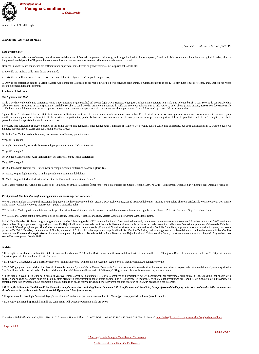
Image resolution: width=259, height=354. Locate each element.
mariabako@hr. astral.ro (169, 317)
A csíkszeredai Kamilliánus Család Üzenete (117, 343)
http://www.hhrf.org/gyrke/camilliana (202, 317)
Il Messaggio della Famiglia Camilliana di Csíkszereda (117, 337)
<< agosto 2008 (10, 326)
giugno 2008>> (223, 331)
